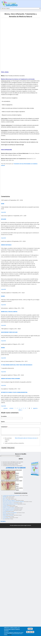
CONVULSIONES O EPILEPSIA (8, 515)
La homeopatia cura (6, 517)
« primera (5, 408)
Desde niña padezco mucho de (8, 509)
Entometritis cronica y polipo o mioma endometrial (14, 392)
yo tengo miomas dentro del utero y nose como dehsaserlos (16, 365)
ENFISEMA (4, 496)
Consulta (4, 511)
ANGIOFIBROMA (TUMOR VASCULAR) (9, 332)
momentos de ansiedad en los (8, 502)
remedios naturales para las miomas (10, 378)
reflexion (3, 219)
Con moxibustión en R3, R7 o (8, 510)
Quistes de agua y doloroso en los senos (10, 504)
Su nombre (4, 416)
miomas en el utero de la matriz (9, 311)
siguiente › (35, 408)
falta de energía (5, 499)
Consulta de (5, 505)
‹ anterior (11, 408)
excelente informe (6, 506)
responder (3, 212)
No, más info (30, 632)
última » (20, 410)
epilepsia (4, 514)
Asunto (3, 421)
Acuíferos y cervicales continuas (9, 507)
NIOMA (2, 203)
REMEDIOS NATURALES (6, 245)
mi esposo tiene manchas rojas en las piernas (11, 495)
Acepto (30, 628)
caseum (4, 498)
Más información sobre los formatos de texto (26, 438)
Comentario (4, 427)
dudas (4, 518)
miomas (3, 347)
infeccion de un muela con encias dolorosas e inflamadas (13, 501)
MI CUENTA (3, 521)
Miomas (3, 296)
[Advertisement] (13, 30)
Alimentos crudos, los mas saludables (10, 512)
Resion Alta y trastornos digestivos (9, 500)
